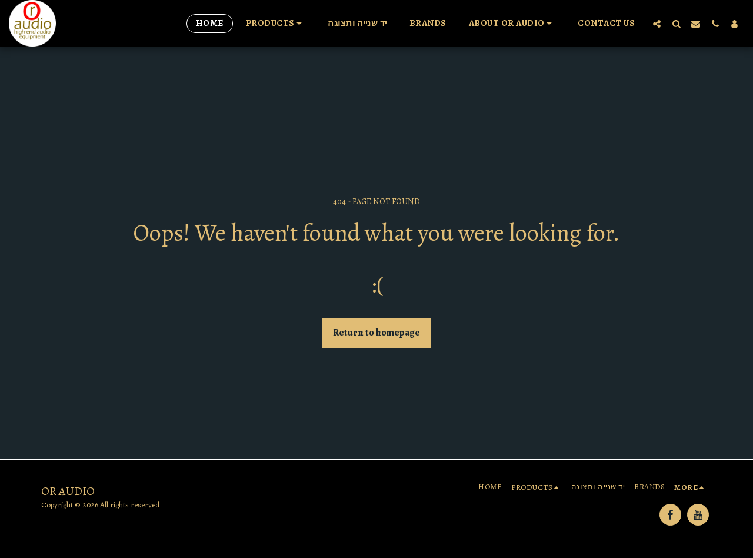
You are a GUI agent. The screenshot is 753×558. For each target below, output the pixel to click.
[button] (275, 23)
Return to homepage (376, 332)
